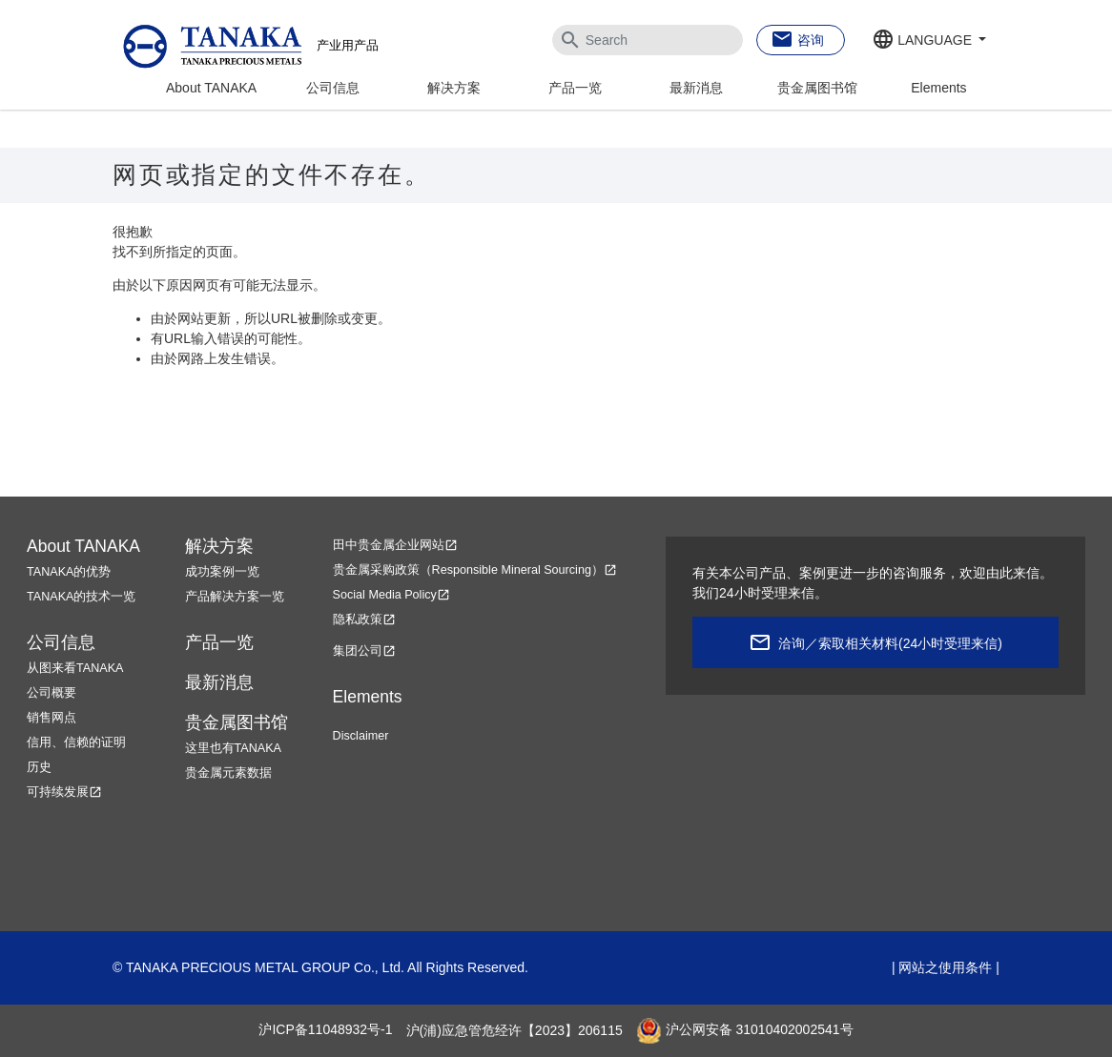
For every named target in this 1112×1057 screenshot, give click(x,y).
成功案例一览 (222, 572)
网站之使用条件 (945, 967)
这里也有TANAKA (233, 748)
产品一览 (575, 87)
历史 (39, 767)
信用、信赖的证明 (76, 742)
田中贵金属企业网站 (395, 545)
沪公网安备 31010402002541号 (745, 1031)
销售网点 (51, 717)
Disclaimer (361, 735)
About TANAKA (211, 87)
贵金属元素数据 (228, 773)
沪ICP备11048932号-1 (325, 1030)
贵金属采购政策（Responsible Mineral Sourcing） (475, 570)
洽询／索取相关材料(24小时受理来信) (890, 643)
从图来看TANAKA (75, 668)
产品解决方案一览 (234, 596)
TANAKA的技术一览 (81, 596)
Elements (938, 87)
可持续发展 (64, 792)
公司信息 (333, 87)
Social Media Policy (391, 594)
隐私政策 (364, 619)
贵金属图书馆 (817, 87)
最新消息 (696, 87)
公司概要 (51, 693)
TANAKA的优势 (69, 572)
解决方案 (454, 87)
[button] (928, 41)
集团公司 (364, 651)
